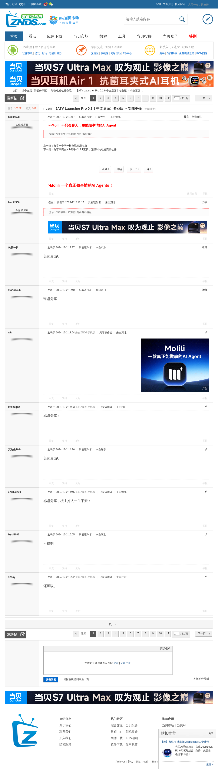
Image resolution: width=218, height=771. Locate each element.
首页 (8, 4)
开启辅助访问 (154, 3)
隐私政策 (65, 744)
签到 (192, 36)
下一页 (201, 98)
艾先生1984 (15, 449)
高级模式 (165, 648)
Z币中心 (127, 53)
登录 (158, 4)
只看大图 (100, 116)
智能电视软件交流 (61, 90)
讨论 (45, 53)
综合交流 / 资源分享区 (34, 90)
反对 (77, 238)
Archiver (120, 761)
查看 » (210, 764)
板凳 (204, 247)
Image (56, 648)
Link (62, 648)
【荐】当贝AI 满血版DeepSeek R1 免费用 (185, 741)
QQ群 (22, 4)
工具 (122, 36)
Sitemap (156, 761)
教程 (103, 36)
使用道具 (192, 193)
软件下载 (27, 53)
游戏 (37, 53)
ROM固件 (201, 53)
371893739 (14, 492)
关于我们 (65, 725)
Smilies (78, 648)
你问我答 (172, 53)
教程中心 (117, 731)
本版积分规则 (201, 678)
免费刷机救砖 (187, 53)
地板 (204, 289)
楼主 (186, 116)
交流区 (95, 53)
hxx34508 (14, 116)
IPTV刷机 (132, 738)
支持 (65, 238)
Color (51, 648)
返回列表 (83, 99)
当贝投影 (144, 36)
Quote (67, 648)
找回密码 (180, 4)
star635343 (14, 290)
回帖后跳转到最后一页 (74, 679)
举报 (205, 193)
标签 (138, 761)
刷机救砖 (132, 731)
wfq (10, 332)
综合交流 (117, 725)
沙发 (204, 202)
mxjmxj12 (14, 406)
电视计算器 (55, 53)
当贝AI (181, 725)
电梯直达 (197, 116)
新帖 (130, 761)
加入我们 (65, 738)
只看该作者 (85, 116)
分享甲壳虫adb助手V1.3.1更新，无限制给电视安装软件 (85, 149)
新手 (162, 53)
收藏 (14, 4)
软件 (146, 761)
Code (72, 648)
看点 (32, 36)
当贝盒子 (170, 36)
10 (160, 98)
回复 (51, 193)
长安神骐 (13, 247)
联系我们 (65, 731)
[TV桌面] (48, 108)
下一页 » (109, 624)
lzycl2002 (13, 534)
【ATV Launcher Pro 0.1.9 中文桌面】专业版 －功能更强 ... (109, 90)
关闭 (211, 733)
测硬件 (105, 53)
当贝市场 (81, 36)
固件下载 (117, 738)
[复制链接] (150, 108)
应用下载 (54, 36)
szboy (11, 577)
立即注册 (168, 4)
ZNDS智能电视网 (6, 91)
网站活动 (115, 53)
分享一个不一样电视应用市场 (70, 145)
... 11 (168, 98)
